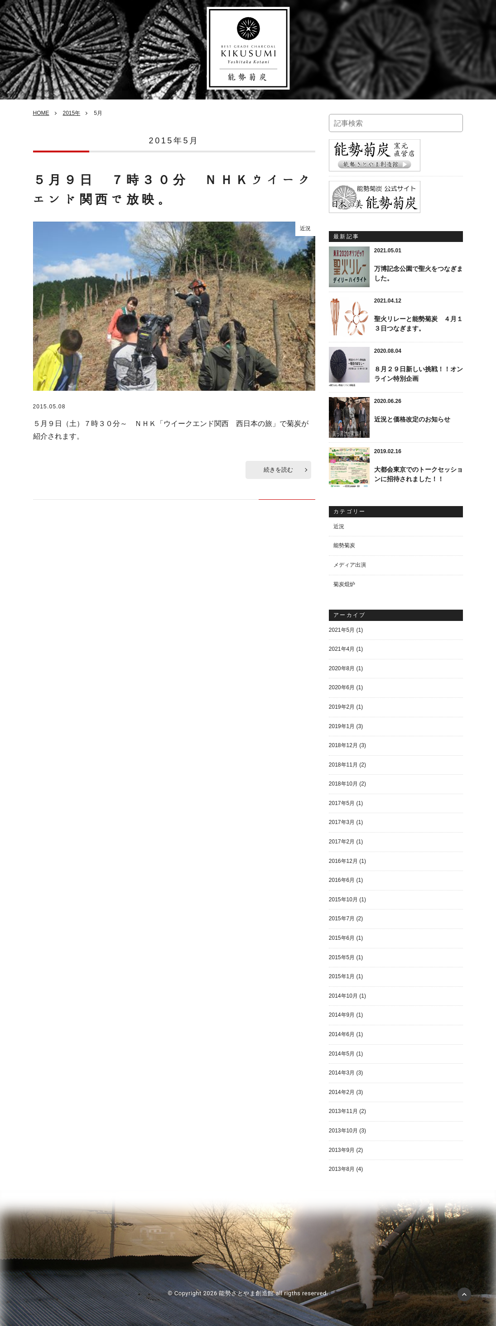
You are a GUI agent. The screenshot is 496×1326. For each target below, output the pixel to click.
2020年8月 (342, 668)
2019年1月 (342, 726)
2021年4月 (342, 649)
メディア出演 (349, 565)
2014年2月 (342, 1092)
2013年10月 (343, 1130)
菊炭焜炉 (344, 584)
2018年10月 (343, 784)
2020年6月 (342, 687)
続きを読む (278, 469)
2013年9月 (342, 1150)
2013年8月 (342, 1169)
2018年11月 (343, 765)
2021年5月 (342, 630)
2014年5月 (342, 1054)
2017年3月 (342, 822)
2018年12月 (343, 745)
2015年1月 (342, 976)
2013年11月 (343, 1111)
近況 (305, 228)
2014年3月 (342, 1073)
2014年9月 (342, 1015)
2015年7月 (342, 918)
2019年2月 (342, 707)
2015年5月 (342, 957)
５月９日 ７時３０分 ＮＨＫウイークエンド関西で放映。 (173, 189)
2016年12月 (343, 861)
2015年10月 (343, 899)
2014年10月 (343, 996)
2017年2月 (342, 841)
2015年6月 (342, 938)
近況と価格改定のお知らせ (412, 419)
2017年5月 (342, 803)
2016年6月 (342, 880)
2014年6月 (342, 1034)
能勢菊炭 (344, 545)
